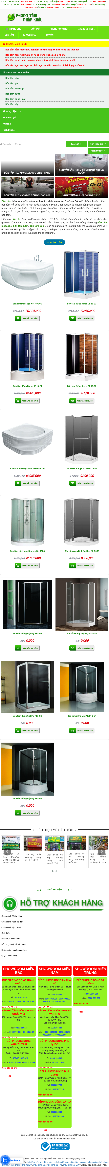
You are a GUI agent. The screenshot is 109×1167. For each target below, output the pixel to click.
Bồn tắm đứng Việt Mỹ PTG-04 (27, 633)
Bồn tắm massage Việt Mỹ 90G (27, 303)
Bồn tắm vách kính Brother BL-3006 (82, 551)
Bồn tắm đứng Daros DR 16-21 (27, 386)
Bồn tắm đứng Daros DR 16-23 (81, 303)
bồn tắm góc (37, 226)
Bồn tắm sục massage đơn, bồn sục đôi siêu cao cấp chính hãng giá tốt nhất (45, 65)
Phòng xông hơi (59, 28)
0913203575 (64, 1032)
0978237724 (31, 7)
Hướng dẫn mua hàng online (14, 950)
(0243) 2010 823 (20, 1058)
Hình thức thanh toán (10, 939)
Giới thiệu (5, 933)
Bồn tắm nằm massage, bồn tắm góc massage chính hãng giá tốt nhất (42, 49)
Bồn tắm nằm (12, 78)
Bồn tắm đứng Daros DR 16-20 (81, 386)
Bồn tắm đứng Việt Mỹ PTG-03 (27, 798)
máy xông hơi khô (54, 1165)
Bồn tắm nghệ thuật (15, 99)
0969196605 (76, 7)
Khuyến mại (29, 34)
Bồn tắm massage (14, 88)
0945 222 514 (20, 1028)
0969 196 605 (56, 1058)
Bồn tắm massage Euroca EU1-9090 (27, 468)
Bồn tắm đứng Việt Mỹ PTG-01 (82, 716)
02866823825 (51, 1032)
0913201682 (61, 1001)
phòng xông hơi (95, 1162)
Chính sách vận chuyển (11, 927)
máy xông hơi (39, 1165)
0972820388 (48, 1001)
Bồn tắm (35, 28)
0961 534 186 (29, 1062)
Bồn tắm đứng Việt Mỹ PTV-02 (27, 716)
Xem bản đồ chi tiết (9, 1072)
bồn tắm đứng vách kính (46, 1162)
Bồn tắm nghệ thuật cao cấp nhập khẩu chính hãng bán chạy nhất (40, 60)
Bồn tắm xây (11, 104)
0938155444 (25, 4)
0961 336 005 (92, 994)
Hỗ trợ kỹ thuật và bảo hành (13, 944)
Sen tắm (9, 34)
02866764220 (51, 999)
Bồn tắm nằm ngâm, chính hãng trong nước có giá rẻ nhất (35, 54)
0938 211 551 (94, 998)
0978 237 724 (84, 4)
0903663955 (48, 1035)
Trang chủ (13, 29)
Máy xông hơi (85, 28)
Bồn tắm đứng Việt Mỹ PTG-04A (82, 633)
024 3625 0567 (20, 997)
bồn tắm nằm (20, 226)
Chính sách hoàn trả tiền (12, 922)
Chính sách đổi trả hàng (11, 916)
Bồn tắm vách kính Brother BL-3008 (27, 551)
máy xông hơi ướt (71, 1165)
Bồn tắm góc (12, 83)
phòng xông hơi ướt (23, 1165)
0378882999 (52, 7)
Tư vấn (50, 34)
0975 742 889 (26, 1)
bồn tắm (31, 1162)
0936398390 (64, 999)
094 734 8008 (99, 1)
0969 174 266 (64, 1)
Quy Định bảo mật (9, 956)
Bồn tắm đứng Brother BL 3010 (82, 468)
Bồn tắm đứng (12, 93)
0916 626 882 (29, 1001)
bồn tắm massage (79, 1162)
